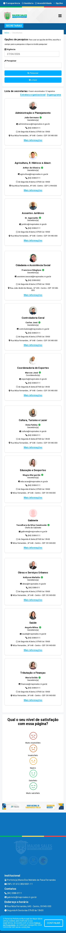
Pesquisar (10, 61)
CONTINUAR (53, 923)
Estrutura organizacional (32, 95)
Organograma (54, 95)
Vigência (9, 49)
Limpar (33, 80)
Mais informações (33, 140)
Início (6, 33)
